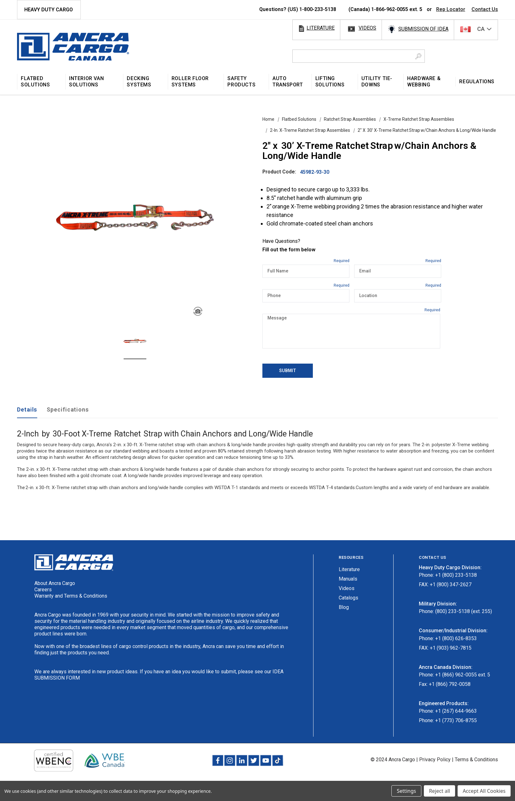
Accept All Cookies (484, 790)
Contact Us (484, 9)
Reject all (439, 790)
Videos (346, 588)
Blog (344, 607)
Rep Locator (450, 9)
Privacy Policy (435, 760)
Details (27, 409)
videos (367, 28)
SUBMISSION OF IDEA (423, 29)
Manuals (348, 579)
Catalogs (348, 598)
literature (321, 28)
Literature (349, 569)
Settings (406, 790)
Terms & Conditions (476, 760)
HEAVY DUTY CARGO (48, 10)
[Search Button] (418, 56)
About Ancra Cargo (54, 583)
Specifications (68, 409)
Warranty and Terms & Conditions (70, 596)
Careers (43, 590)
